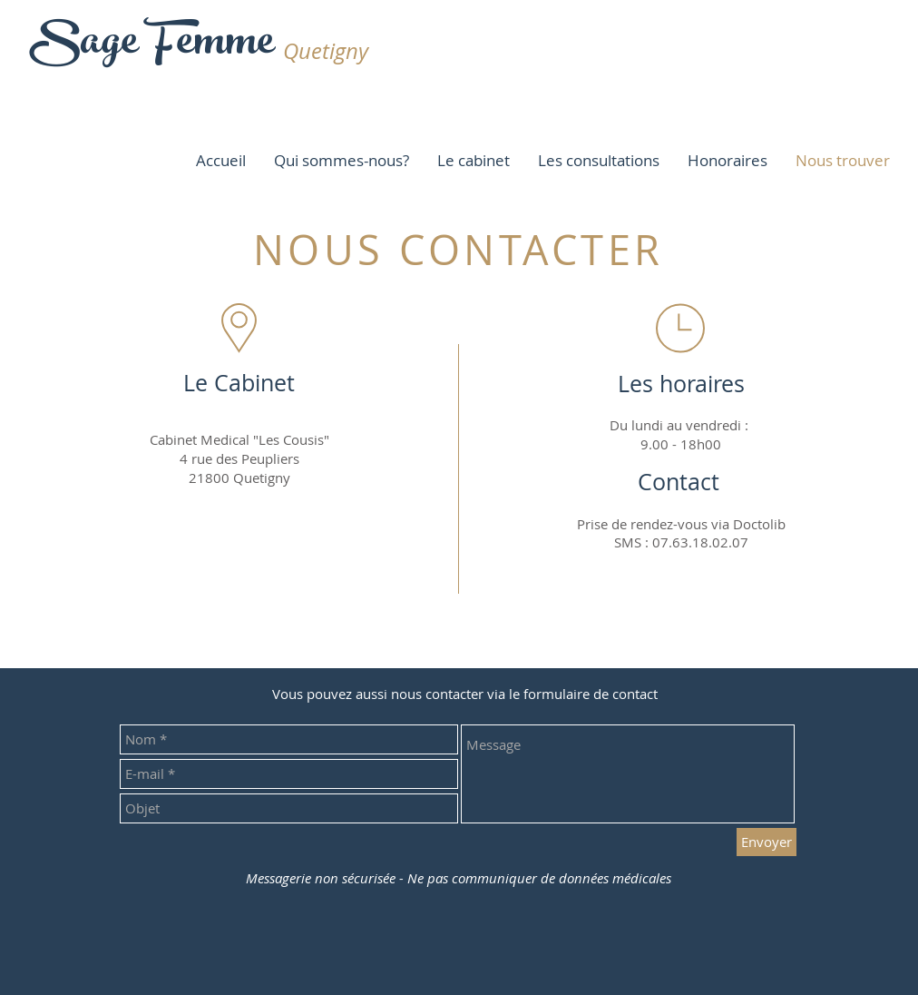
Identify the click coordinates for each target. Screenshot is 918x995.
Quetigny (325, 50)
